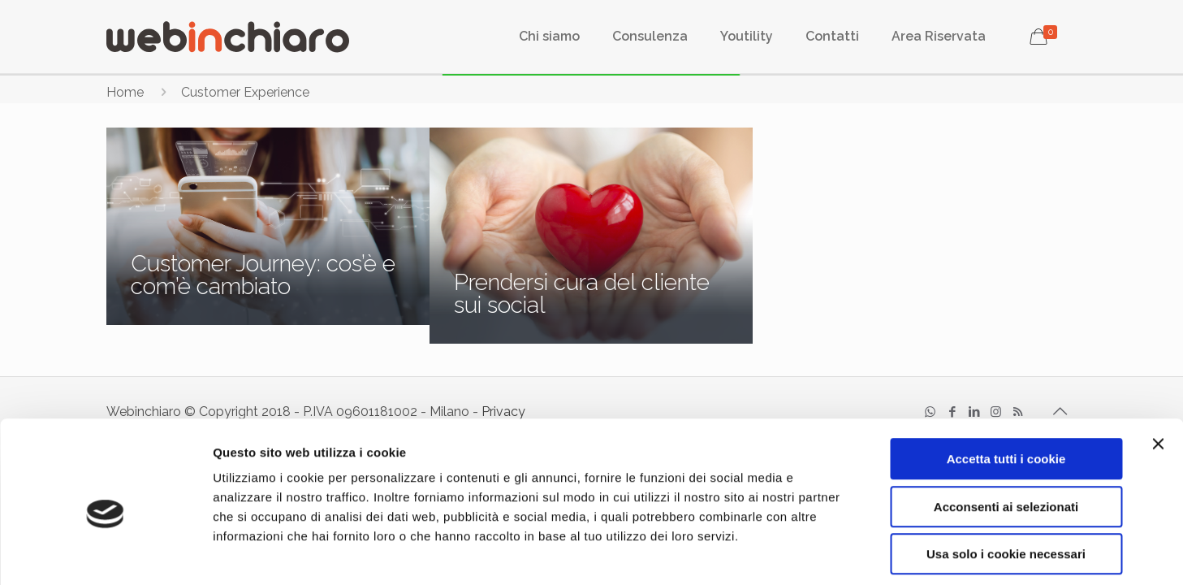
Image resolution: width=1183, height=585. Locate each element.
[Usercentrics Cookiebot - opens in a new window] (105, 553)
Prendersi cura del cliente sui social (582, 293)
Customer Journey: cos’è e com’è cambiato (263, 275)
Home (125, 92)
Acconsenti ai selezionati (1006, 434)
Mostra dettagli (862, 553)
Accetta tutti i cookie (1006, 386)
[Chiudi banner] (1158, 371)
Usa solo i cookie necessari (1006, 481)
